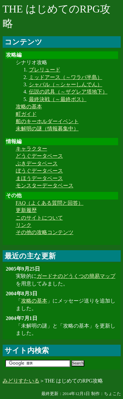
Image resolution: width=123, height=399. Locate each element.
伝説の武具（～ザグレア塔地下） (68, 91)
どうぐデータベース (39, 156)
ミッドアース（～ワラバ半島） (65, 77)
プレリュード (44, 69)
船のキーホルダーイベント (47, 121)
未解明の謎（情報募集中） (47, 128)
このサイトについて (39, 218)
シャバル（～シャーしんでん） (65, 84)
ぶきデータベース (37, 163)
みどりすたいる (21, 381)
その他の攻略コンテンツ (44, 232)
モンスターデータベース (44, 185)
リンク (23, 225)
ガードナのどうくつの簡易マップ (76, 276)
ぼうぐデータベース (39, 170)
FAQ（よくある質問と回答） (50, 203)
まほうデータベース (39, 178)
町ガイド (26, 114)
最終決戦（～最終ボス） (58, 99)
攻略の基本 (29, 106)
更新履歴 (26, 210)
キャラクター (31, 148)
